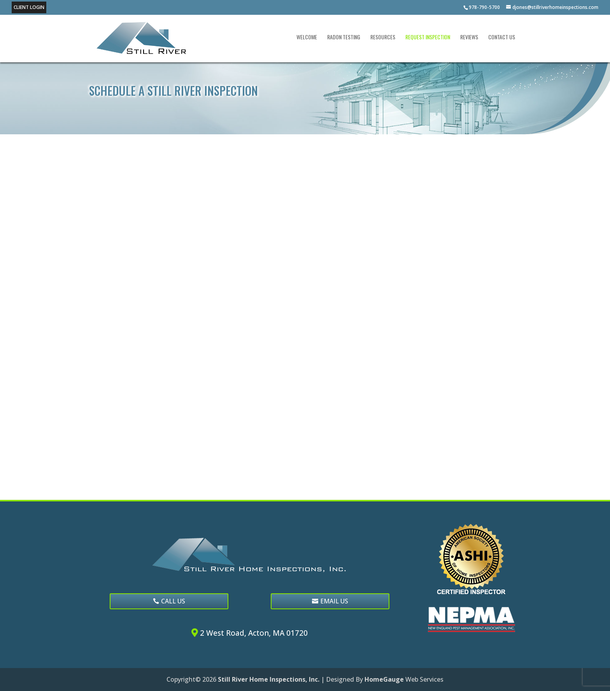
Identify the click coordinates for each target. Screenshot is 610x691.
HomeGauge (384, 679)
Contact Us (501, 37)
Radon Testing (343, 37)
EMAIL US (334, 601)
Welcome (306, 37)
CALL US (173, 601)
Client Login (29, 7)
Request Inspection (427, 37)
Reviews (469, 37)
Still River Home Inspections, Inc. (268, 679)
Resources (382, 37)
